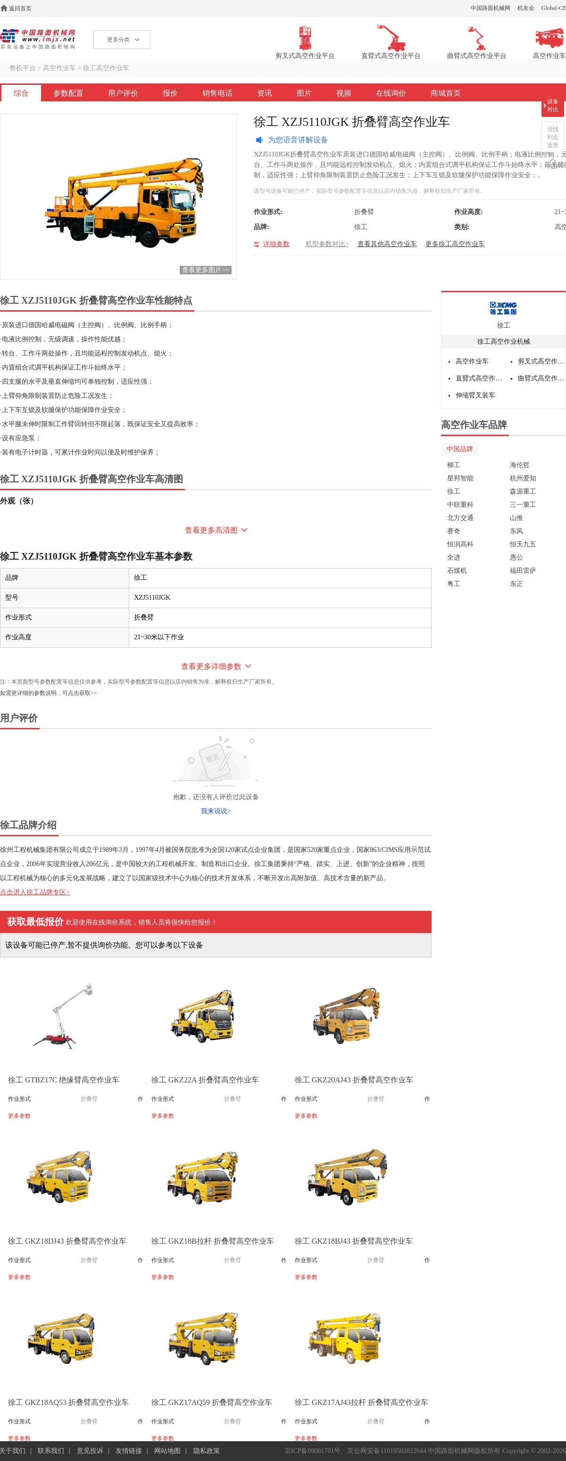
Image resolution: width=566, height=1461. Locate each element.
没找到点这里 (552, 137)
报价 (170, 93)
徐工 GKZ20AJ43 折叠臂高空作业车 (354, 1080)
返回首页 (20, 8)
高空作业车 (59, 68)
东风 (516, 531)
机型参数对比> (327, 244)
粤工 (453, 583)
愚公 (516, 557)
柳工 (453, 465)
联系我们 (51, 1450)
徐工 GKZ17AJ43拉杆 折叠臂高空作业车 (361, 1402)
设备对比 (552, 105)
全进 (453, 557)
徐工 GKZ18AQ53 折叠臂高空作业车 (68, 1402)
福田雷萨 (523, 570)
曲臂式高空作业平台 (542, 378)
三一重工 (523, 504)
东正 (516, 583)
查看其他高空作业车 (387, 244)
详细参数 (276, 244)
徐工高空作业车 (106, 68)
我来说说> (216, 811)
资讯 (264, 93)
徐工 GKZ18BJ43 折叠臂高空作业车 (354, 1241)
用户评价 (123, 93)
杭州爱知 (523, 478)
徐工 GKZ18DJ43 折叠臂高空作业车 (67, 1241)
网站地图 (167, 1450)
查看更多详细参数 (211, 666)
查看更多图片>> (205, 269)
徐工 (503, 325)
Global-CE (553, 8)
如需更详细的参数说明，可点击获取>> (48, 693)
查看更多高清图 (211, 530)
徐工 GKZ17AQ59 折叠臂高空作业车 (211, 1402)
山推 (516, 517)
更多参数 (19, 1116)
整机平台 (22, 68)
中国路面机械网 (490, 8)
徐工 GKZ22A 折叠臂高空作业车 (205, 1080)
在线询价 (391, 93)
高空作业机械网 (37, 39)
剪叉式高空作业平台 (542, 361)
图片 (304, 93)
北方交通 (460, 517)
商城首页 (446, 93)
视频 (343, 93)
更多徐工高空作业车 (455, 244)
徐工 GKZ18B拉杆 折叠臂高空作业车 (212, 1241)
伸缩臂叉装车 (475, 395)
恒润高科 (460, 544)
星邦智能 (460, 478)
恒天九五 (523, 544)
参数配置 (68, 93)
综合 (21, 93)
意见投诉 (90, 1450)
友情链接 (129, 1450)
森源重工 (523, 491)
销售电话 (217, 93)
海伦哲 (520, 465)
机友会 (525, 8)
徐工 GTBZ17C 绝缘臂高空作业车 (63, 1080)
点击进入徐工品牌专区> (35, 892)
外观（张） (19, 501)
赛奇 (453, 531)
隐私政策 (206, 1450)
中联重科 (460, 504)
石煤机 (457, 570)
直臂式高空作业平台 (480, 378)
